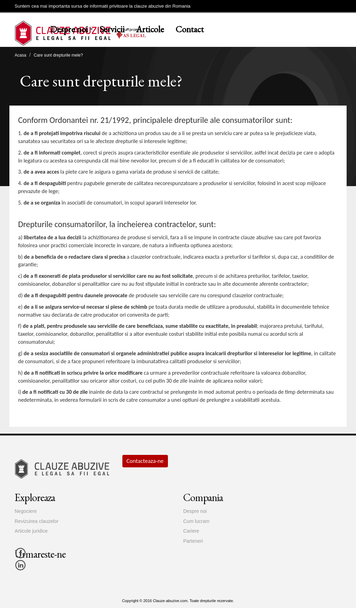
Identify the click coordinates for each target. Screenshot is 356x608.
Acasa (20, 55)
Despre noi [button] (69, 29)
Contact (190, 29)
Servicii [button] (111, 29)
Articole (150, 29)
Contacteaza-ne (145, 461)
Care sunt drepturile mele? (58, 55)
